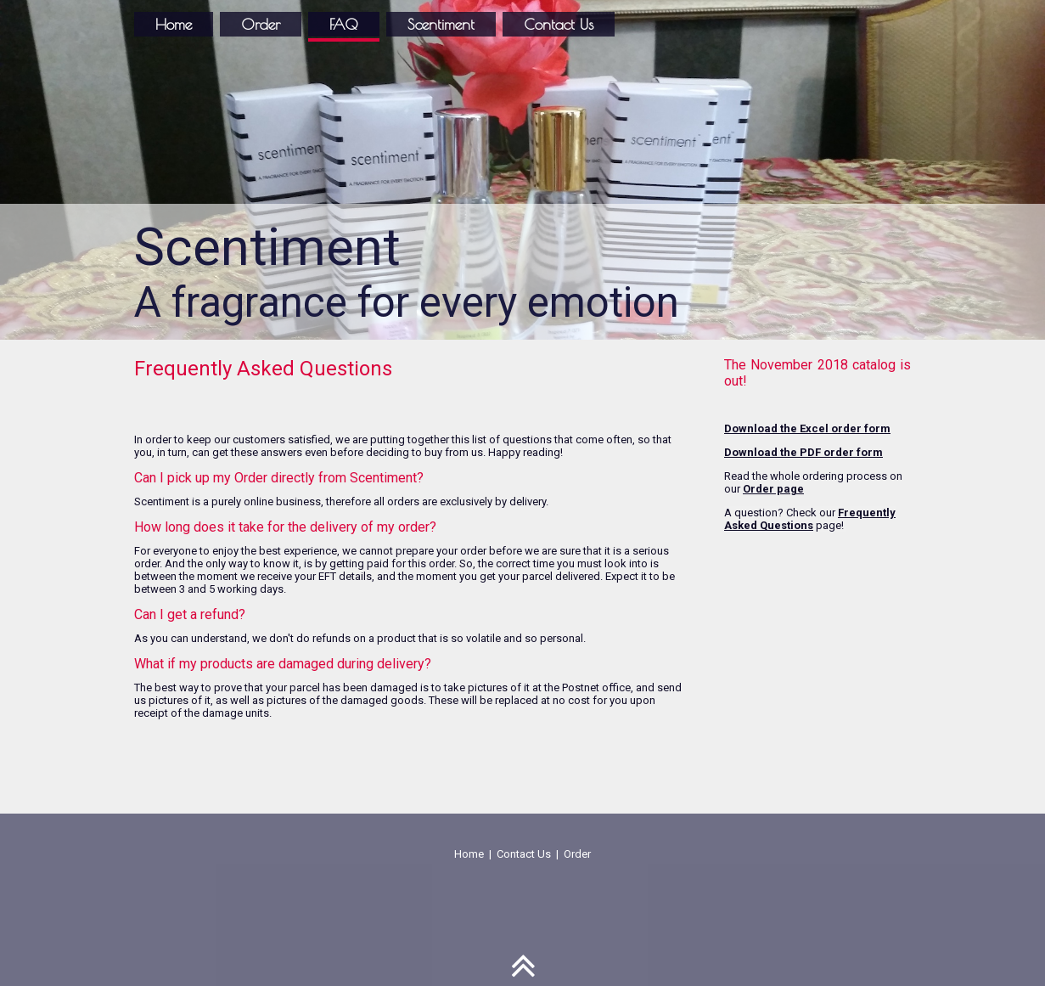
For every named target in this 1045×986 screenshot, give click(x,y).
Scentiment (441, 24)
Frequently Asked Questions (810, 519)
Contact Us (558, 24)
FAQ (343, 24)
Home (173, 24)
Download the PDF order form (803, 452)
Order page (773, 488)
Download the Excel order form (807, 428)
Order (260, 24)
